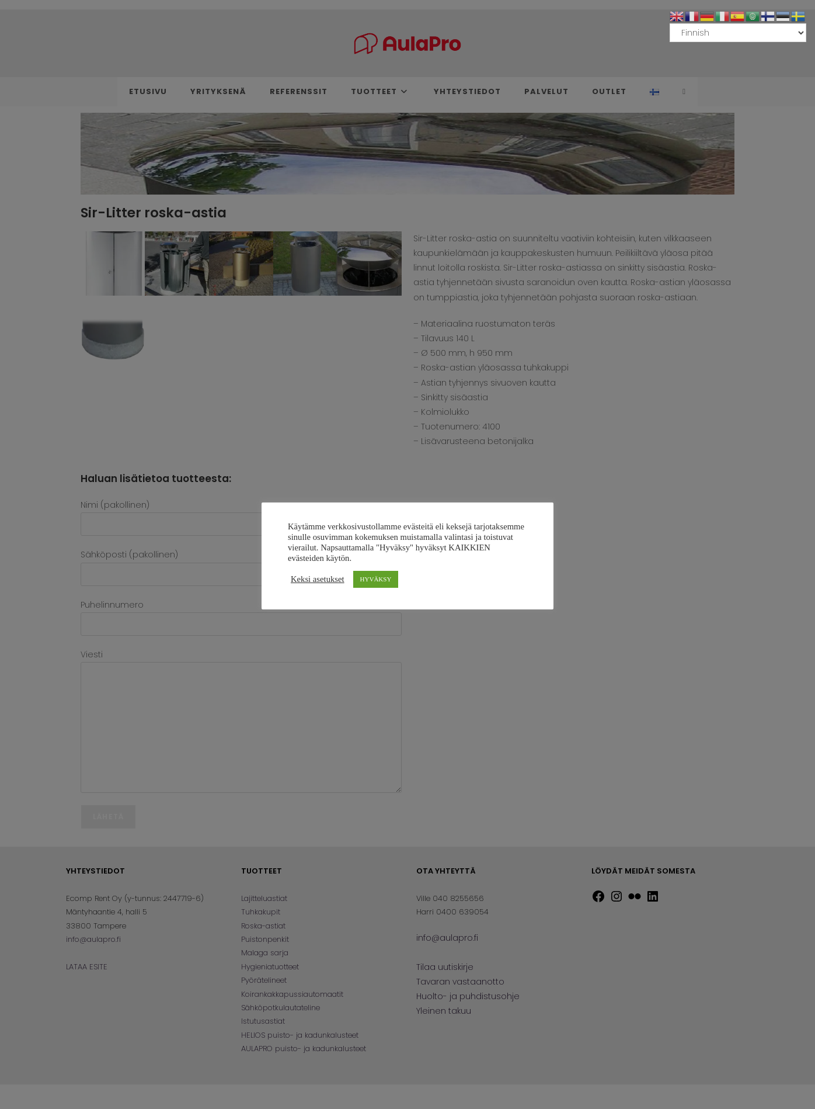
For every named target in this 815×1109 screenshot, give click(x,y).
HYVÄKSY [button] (376, 579)
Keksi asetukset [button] (317, 579)
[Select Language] (738, 32)
